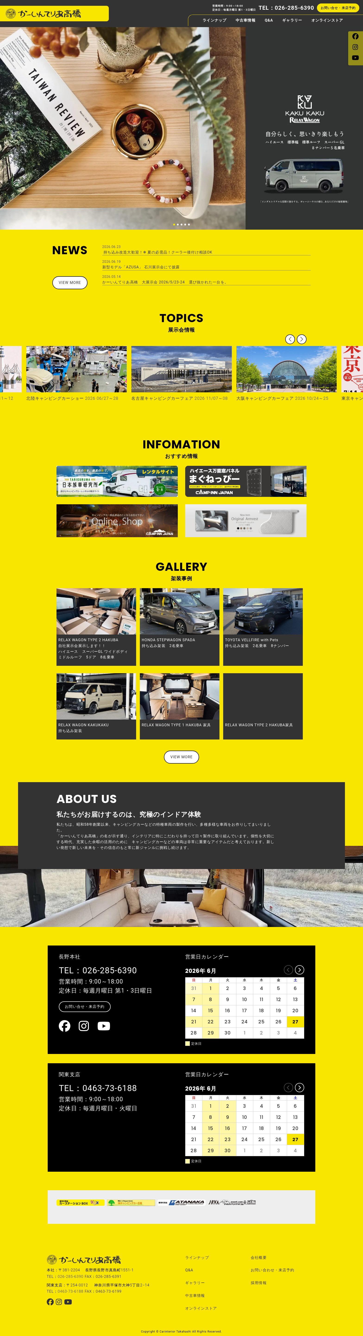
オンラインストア (327, 19)
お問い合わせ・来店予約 (272, 1270)
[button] (174, 224)
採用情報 (258, 1283)
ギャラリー (292, 19)
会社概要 (258, 1257)
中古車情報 (246, 19)
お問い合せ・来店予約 (338, 7)
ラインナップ (214, 19)
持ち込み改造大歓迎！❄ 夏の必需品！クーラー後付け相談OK (206, 249)
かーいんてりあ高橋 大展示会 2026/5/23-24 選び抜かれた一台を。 (206, 279)
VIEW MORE (70, 282)
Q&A (269, 19)
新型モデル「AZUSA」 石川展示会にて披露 (206, 264)
